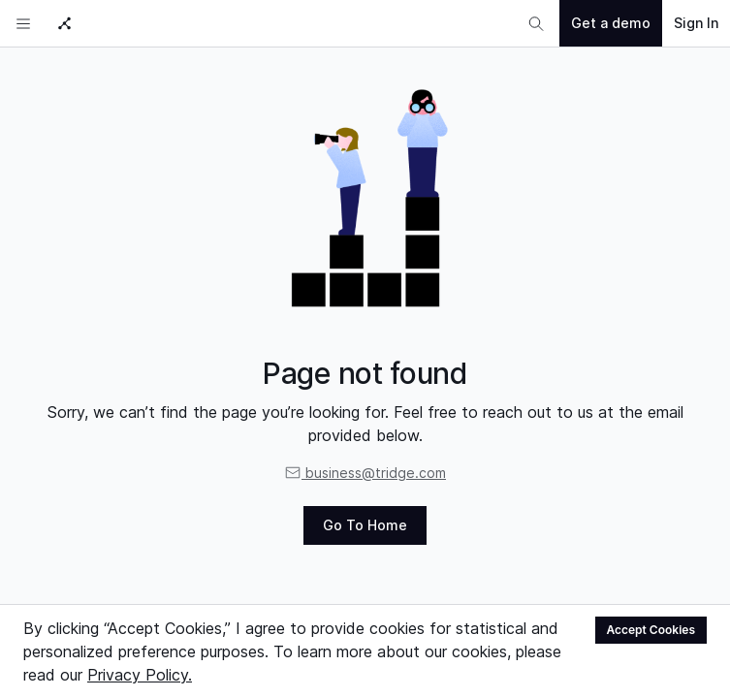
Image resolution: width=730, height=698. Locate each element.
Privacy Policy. (139, 674)
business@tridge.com (365, 472)
